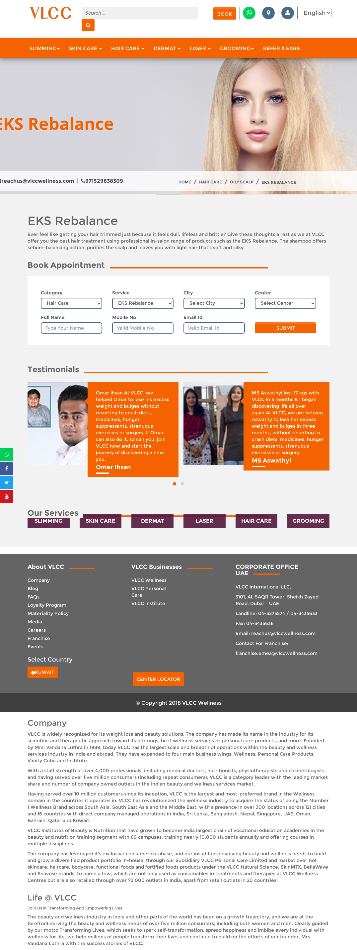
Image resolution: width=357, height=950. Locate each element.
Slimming (45, 48)
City (188, 293)
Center (263, 293)
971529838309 (102, 181)
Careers (37, 630)
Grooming (237, 48)
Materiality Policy (48, 613)
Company (39, 580)
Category (51, 293)
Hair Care (127, 48)
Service (121, 293)
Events (35, 647)
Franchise (39, 638)
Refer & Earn (282, 48)
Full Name (53, 317)
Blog (33, 588)
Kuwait (42, 672)
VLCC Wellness (149, 580)
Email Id (192, 317)
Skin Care (85, 48)
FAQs (33, 597)
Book (224, 14)
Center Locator (158, 679)
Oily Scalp (241, 182)
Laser (200, 48)
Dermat (167, 48)
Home (184, 182)
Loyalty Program (47, 605)
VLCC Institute (148, 603)
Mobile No (124, 317)
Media (35, 622)
